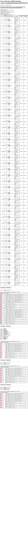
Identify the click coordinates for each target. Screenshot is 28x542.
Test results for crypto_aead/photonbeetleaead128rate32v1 (13, 7)
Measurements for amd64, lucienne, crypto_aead (7, 6)
